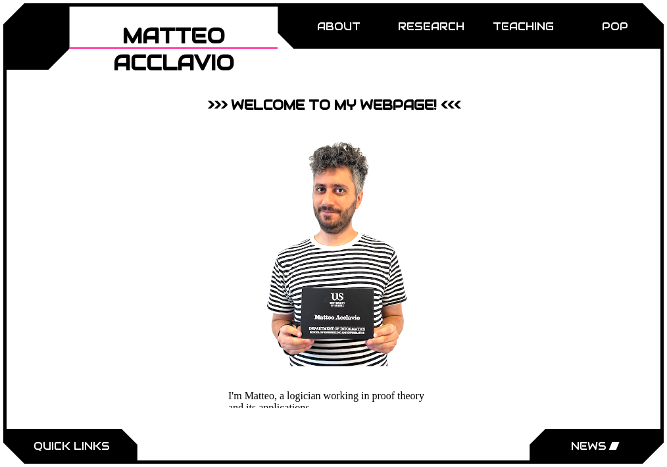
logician (304, 395)
